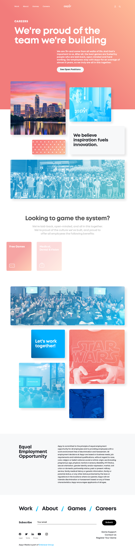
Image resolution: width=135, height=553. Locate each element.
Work (16, 6)
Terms (28, 538)
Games (35, 6)
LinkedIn (33, 534)
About (26, 6)
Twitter (26, 534)
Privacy (35, 538)
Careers (46, 6)
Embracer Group (46, 545)
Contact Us (110, 535)
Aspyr (67, 6)
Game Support (108, 532)
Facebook (20, 534)
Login (115, 7)
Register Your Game (106, 538)
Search (120, 7)
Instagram (46, 534)
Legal (21, 538)
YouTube (39, 534)
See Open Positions (70, 70)
